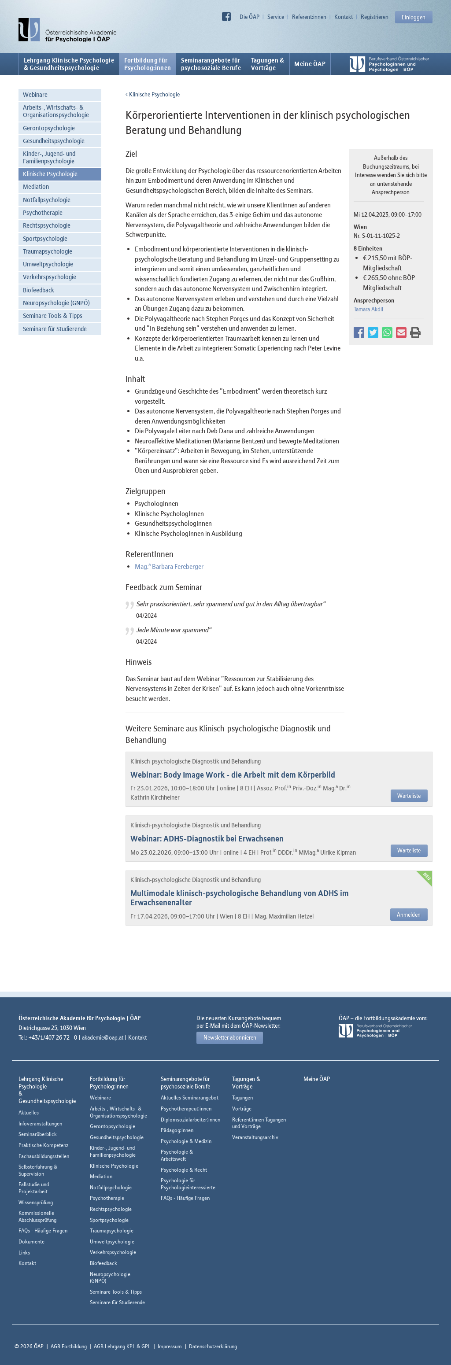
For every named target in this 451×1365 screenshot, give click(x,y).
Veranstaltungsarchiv (255, 1137)
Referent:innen (309, 16)
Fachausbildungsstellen (43, 1156)
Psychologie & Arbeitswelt (177, 1155)
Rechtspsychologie (46, 225)
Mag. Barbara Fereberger (169, 566)
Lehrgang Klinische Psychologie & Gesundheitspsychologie (69, 64)
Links (24, 1252)
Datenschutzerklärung (213, 1346)
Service (275, 16)
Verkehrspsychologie (49, 276)
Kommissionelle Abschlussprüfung (37, 1216)
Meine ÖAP (309, 63)
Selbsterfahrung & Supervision (37, 1170)
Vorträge (241, 1108)
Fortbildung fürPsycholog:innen (147, 64)
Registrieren (374, 16)
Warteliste (409, 795)
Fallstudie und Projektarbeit (33, 1188)
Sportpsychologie (45, 238)
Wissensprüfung (35, 1202)
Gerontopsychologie (49, 128)
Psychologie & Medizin (186, 1141)
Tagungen (242, 1097)
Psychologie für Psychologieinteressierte (188, 1184)
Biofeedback (38, 290)
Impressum (170, 1346)
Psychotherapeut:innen (186, 1108)
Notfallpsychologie (46, 199)
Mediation (36, 186)
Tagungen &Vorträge (268, 64)
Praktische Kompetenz (43, 1145)
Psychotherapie (43, 212)
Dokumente (31, 1241)
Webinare (35, 94)
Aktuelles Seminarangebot (189, 1097)
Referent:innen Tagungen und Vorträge (259, 1123)
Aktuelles (28, 1112)
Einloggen (413, 17)
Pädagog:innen (177, 1130)
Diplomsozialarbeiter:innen (190, 1119)
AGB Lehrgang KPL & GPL (122, 1346)
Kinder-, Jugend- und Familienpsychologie (49, 157)
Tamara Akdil (368, 309)
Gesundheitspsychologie (54, 140)
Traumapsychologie (47, 251)
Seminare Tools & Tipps (52, 315)
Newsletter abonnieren (229, 1037)
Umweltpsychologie (48, 264)
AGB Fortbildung (69, 1346)
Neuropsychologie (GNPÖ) (56, 302)
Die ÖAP (249, 16)
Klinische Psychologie (50, 173)
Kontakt (343, 16)
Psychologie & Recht (184, 1169)
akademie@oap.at (102, 1037)
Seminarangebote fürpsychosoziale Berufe (211, 64)
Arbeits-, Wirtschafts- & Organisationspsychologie (56, 110)
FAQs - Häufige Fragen (42, 1230)
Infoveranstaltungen (40, 1123)
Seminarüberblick (37, 1134)
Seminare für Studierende (55, 328)
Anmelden (409, 914)
